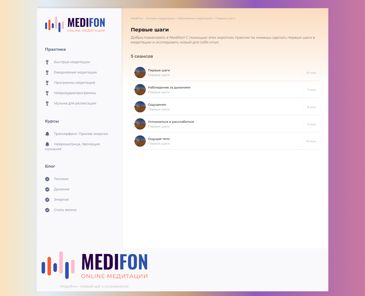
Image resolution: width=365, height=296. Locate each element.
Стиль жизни (61, 210)
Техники (56, 179)
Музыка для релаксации (70, 103)
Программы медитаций (70, 82)
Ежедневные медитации (71, 72)
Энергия (57, 199)
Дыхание (57, 189)
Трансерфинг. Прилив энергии (76, 134)
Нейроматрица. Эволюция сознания (72, 146)
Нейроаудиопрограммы (70, 93)
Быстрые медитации (67, 62)
